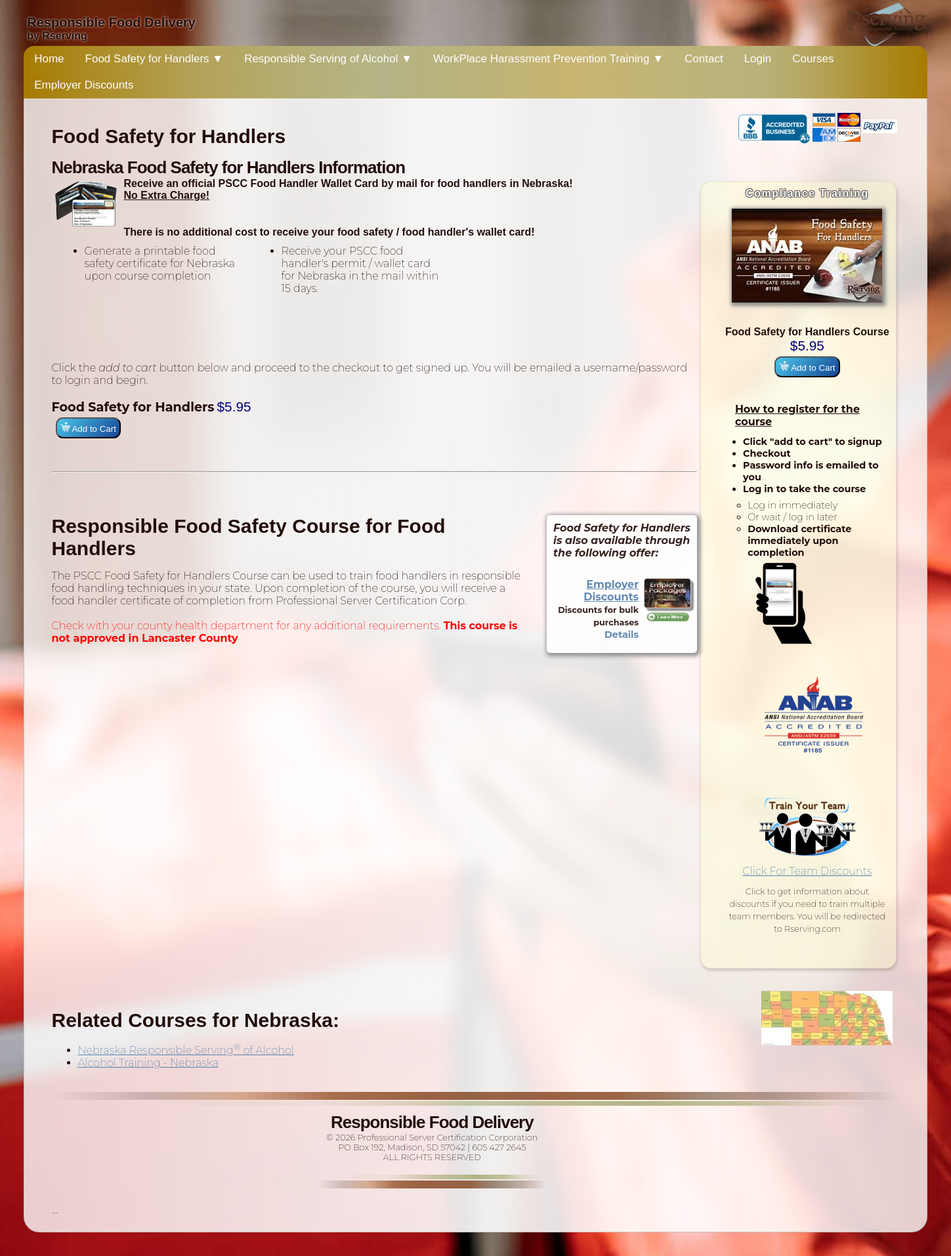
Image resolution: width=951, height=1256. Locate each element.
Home (49, 58)
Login (758, 58)
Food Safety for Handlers (154, 58)
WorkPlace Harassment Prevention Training (548, 58)
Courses (813, 58)
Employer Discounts (83, 85)
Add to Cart (807, 367)
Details (621, 634)
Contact (704, 58)
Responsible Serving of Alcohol (328, 58)
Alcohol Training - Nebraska (148, 1063)
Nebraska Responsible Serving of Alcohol (186, 1050)
